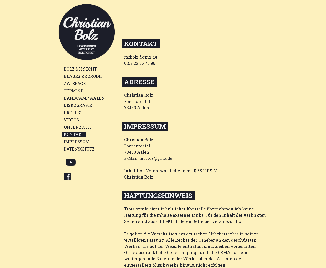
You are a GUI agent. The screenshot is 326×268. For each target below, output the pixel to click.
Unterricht (77, 127)
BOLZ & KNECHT (80, 69)
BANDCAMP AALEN (84, 98)
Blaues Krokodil (83, 76)
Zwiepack (75, 83)
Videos (71, 119)
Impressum (76, 141)
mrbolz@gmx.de (140, 57)
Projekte (75, 112)
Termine (73, 90)
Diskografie (78, 105)
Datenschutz (79, 149)
